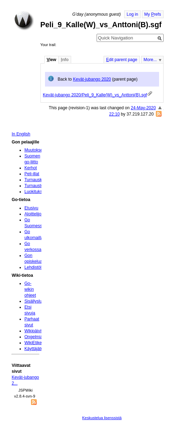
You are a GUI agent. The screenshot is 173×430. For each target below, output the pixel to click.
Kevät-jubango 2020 (92, 79)
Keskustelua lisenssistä (102, 418)
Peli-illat (31, 173)
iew (51, 59)
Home (24, 20)
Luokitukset (35, 191)
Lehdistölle (34, 267)
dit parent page (121, 59)
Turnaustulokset (39, 185)
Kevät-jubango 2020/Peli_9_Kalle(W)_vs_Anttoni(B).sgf (95, 94)
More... (150, 59)
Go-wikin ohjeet (30, 289)
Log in (132, 14)
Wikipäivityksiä (38, 330)
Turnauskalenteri (40, 179)
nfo (64, 59)
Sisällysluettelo (38, 301)
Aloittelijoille (35, 214)
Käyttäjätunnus (38, 348)
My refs (152, 14)
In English (21, 134)
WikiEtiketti (34, 342)
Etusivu (31, 208)
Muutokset (34, 150)
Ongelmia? (34, 336)
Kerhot (30, 167)
